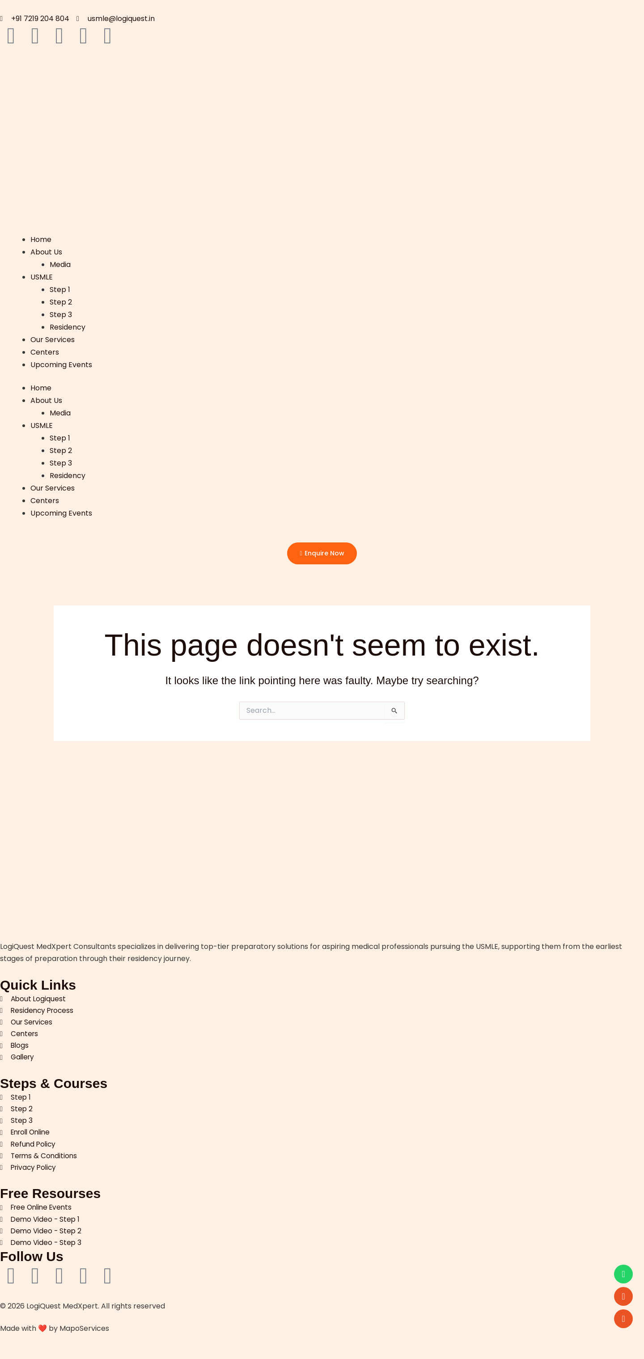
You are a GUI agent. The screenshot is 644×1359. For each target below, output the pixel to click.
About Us (46, 250)
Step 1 (60, 287)
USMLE (41, 275)
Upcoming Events (61, 360)
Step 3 (61, 311)
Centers (44, 348)
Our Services (52, 335)
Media (60, 262)
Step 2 (61, 299)
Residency (68, 323)
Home (40, 238)
